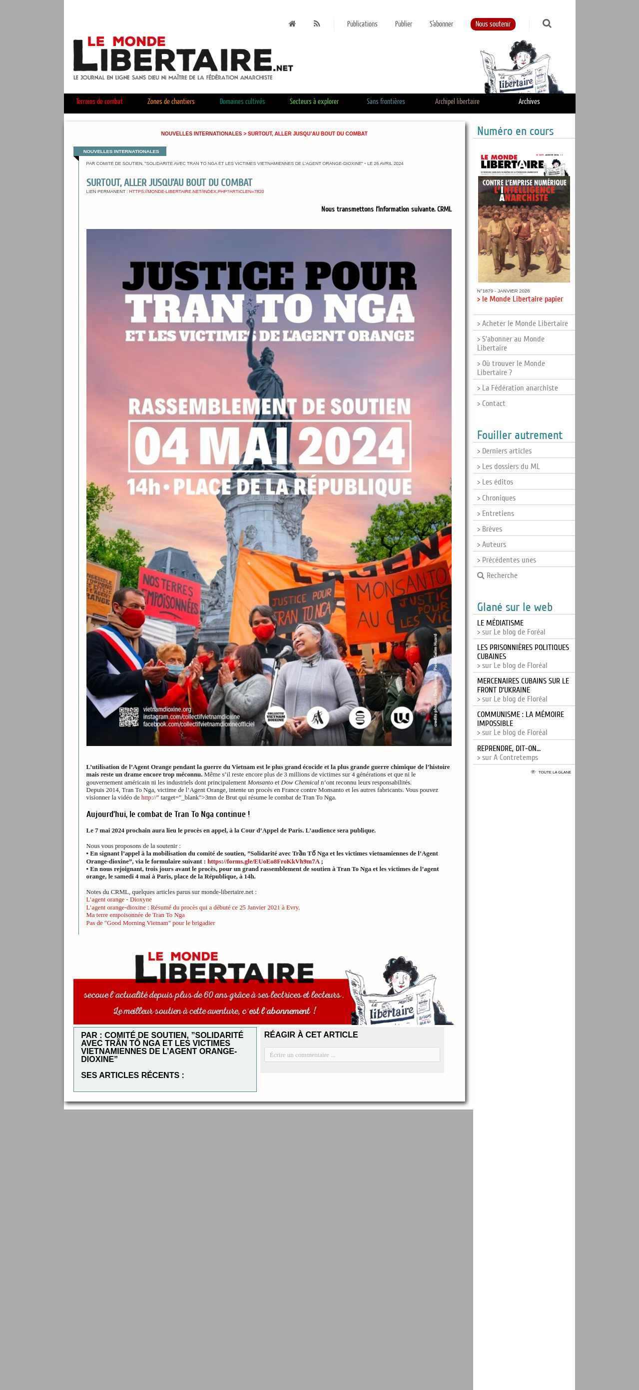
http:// (149, 797)
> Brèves (489, 529)
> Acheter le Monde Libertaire (522, 323)
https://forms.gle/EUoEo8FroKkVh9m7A (263, 861)
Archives (529, 102)
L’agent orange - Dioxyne (119, 899)
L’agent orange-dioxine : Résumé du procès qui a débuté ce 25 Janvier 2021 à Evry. (193, 907)
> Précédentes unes (506, 560)
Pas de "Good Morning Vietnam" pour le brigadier (150, 923)
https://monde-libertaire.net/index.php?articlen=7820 (196, 191)
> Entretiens (495, 513)
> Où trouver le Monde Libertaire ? (511, 368)
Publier (403, 24)
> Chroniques (496, 498)
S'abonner (441, 24)
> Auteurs (491, 544)
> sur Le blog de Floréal (523, 690)
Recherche (497, 575)
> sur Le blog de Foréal (511, 627)
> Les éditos (495, 482)
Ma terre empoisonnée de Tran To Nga (135, 915)
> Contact (491, 403)
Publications (362, 24)
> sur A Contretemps (509, 753)
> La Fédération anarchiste (517, 388)
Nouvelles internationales (201, 133)
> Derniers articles (504, 451)
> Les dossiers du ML (508, 466)
